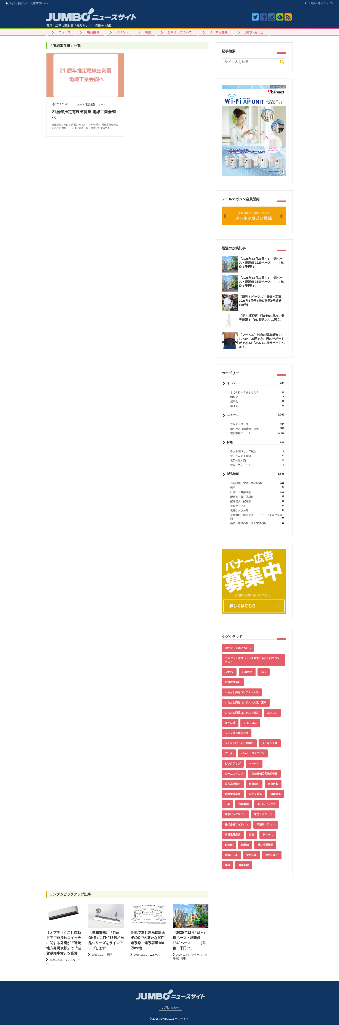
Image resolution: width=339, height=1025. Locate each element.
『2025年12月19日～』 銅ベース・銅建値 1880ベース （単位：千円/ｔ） (261, 281)
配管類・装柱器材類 (257, 496)
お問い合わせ (254, 32)
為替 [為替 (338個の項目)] (251, 834)
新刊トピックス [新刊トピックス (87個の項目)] (266, 804)
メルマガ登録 (218, 32)
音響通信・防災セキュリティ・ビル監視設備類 (257, 516)
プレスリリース (257, 424)
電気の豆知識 (257, 460)
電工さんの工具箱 (257, 455)
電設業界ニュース (95, 104)
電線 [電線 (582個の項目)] (227, 865)
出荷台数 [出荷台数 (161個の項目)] (273, 783)
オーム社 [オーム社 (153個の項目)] (230, 722)
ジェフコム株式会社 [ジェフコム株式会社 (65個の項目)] (236, 733)
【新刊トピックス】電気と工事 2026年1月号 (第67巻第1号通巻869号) (260, 300)
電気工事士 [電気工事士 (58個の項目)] (271, 855)
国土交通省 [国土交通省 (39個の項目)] (255, 794)
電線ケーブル (257, 505)
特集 (148, 32)
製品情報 (93, 32)
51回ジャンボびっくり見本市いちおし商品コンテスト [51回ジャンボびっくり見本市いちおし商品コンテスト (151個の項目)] (252, 660)
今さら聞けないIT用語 (257, 451)
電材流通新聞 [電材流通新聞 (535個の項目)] (265, 844)
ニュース (64, 32)
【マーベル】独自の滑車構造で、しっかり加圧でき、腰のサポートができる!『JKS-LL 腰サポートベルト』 (262, 340)
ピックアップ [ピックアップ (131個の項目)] (232, 763)
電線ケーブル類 (257, 510)
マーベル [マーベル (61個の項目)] (254, 763)
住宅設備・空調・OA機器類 (257, 483)
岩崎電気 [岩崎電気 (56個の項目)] (275, 794)
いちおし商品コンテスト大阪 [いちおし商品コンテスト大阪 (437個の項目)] (242, 692)
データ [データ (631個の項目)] (229, 753)
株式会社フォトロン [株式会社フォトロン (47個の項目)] (236, 824)
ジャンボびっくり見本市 (26, 3)
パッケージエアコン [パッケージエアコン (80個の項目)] (252, 753)
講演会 (257, 405)
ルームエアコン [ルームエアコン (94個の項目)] (234, 773)
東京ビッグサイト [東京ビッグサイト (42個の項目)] (235, 814)
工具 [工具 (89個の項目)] (227, 804)
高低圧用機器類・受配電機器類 (257, 523)
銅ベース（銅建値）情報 (257, 428)
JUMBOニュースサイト (174, 1018)
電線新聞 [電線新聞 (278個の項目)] (243, 865)
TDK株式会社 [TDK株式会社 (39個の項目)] (233, 682)
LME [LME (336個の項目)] (263, 672)
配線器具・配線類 (257, 501)
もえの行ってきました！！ (257, 392)
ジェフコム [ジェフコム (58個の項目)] (250, 722)
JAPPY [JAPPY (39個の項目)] (229, 672)
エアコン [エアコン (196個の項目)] (272, 712)
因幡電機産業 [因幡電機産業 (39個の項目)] (232, 794)
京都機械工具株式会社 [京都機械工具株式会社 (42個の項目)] (264, 773)
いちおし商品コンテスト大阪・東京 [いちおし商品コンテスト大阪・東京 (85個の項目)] (245, 702)
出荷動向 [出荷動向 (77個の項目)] (254, 783)
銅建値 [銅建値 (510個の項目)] (229, 844)
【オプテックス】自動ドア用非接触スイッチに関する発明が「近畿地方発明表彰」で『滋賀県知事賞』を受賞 (63, 943)
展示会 (257, 401)
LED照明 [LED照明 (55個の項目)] (247, 672)
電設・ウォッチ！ (257, 465)
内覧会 (257, 396)
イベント (123, 32)
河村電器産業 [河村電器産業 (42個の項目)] (232, 834)
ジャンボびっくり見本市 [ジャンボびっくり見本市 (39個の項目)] (239, 743)
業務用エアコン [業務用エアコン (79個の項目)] (266, 824)
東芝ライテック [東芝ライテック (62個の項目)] (263, 814)
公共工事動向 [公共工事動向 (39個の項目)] (232, 783)
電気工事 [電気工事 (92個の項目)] (251, 855)
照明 (257, 487)
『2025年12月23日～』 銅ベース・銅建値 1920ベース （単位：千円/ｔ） (261, 262)
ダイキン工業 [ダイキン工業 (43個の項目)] (269, 743)
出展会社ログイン (319, 3)
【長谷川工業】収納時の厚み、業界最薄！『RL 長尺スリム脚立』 (261, 317)
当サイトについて (180, 32)
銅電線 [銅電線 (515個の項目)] (245, 844)
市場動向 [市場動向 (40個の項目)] (243, 804)
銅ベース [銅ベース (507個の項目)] (268, 834)
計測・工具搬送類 (257, 492)
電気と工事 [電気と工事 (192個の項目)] (231, 855)
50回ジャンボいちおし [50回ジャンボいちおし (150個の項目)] (238, 648)
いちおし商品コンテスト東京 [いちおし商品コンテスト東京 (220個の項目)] (242, 712)
